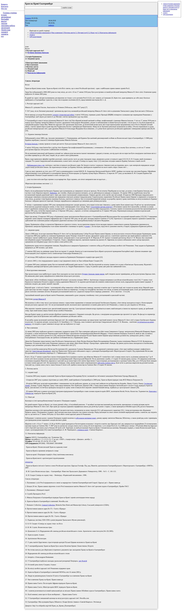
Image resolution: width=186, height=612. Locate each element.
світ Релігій (83, 561)
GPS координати (35, 37)
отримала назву (82, 430)
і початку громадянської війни (63, 115)
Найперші (53, 193)
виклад (4, 21)
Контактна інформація (36, 73)
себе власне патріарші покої (86, 418)
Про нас (4, 9)
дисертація (5, 28)
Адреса (32, 35)
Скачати (28, 18)
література (29, 462)
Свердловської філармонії (41, 351)
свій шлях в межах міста (106, 363)
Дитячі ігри (5, 30)
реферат (51, 25)
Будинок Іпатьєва (31, 144)
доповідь (4, 34)
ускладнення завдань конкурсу (102, 207)
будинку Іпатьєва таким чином (93, 274)
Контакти (4, 6)
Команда (4, 4)
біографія (5, 19)
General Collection (48, 505)
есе (2, 36)
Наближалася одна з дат (35, 165)
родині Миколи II (39, 299)
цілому (87, 226)
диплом (4, 23)
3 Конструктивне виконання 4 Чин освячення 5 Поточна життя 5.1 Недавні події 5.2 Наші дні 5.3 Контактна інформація (73, 33)
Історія (4, 15)
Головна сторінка (10, 13)
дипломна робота (8, 26)
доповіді (4, 32)
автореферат (6, 17)
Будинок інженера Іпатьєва (38, 53)
